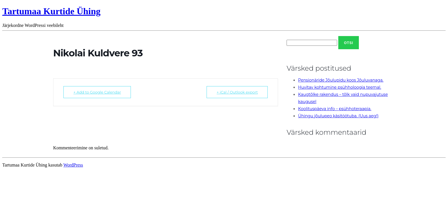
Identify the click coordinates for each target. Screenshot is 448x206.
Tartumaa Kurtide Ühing (51, 11)
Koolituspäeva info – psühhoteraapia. (334, 108)
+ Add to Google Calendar (97, 92)
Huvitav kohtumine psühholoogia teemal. (339, 87)
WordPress (73, 165)
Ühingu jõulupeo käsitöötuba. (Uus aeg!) (338, 115)
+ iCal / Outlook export (237, 92)
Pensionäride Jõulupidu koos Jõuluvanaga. (340, 80)
